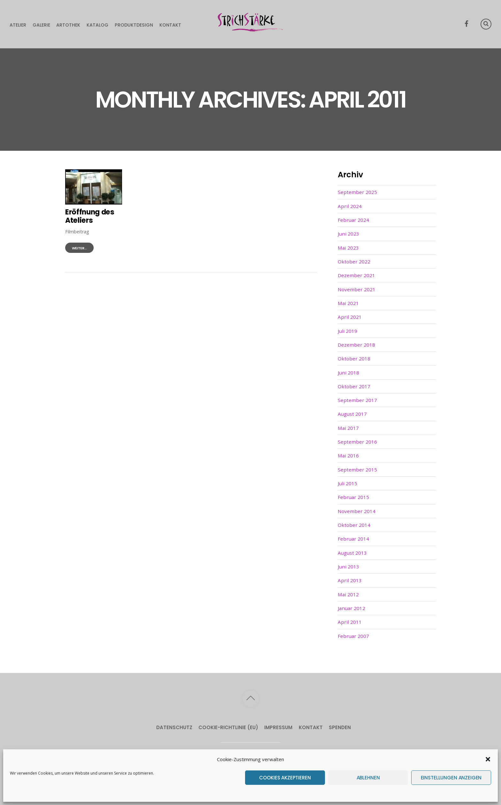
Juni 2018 (348, 372)
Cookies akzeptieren (285, 777)
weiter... (79, 248)
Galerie (41, 25)
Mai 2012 (348, 594)
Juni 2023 (348, 233)
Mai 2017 (348, 428)
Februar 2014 (353, 538)
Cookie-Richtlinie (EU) (228, 727)
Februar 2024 (353, 220)
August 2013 (352, 553)
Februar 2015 (353, 497)
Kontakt (170, 25)
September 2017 (357, 400)
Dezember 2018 (356, 345)
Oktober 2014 (354, 525)
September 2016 (357, 442)
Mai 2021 (348, 303)
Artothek (68, 25)
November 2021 (356, 289)
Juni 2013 (348, 566)
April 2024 (350, 206)
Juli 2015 (347, 483)
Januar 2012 (351, 608)
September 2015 (357, 469)
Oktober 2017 (354, 386)
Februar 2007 (353, 636)
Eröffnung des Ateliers (89, 216)
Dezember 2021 (356, 275)
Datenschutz (174, 727)
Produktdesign (134, 25)
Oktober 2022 (354, 261)
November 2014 (356, 511)
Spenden (340, 727)
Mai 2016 (348, 455)
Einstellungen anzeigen (451, 777)
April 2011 (350, 622)
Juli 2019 (347, 331)
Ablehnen (368, 777)
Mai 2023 (348, 248)
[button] (488, 759)
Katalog (97, 25)
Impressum (278, 727)
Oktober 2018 (354, 358)
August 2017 (352, 414)
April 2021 (350, 317)
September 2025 (357, 192)
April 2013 (350, 580)
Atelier (18, 25)
